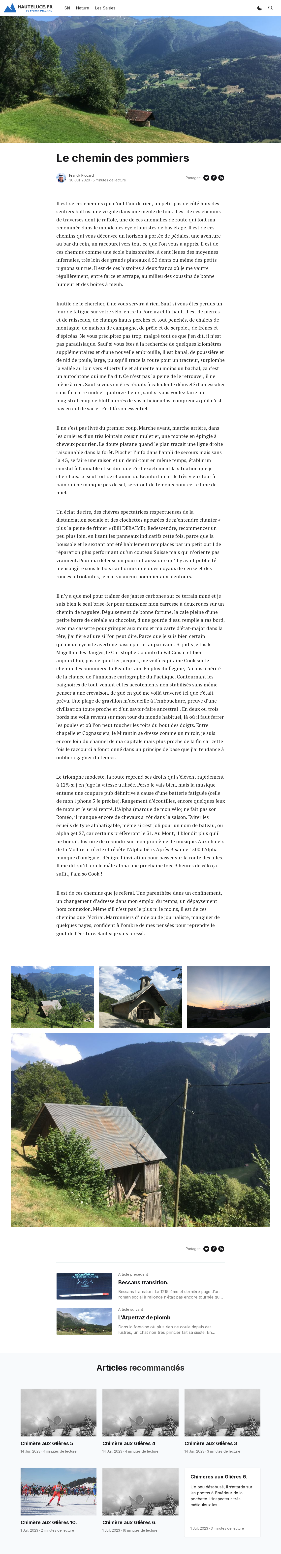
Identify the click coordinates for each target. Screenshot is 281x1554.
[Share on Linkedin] (221, 177)
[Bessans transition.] (84, 1286)
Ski (67, 7)
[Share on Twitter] (206, 177)
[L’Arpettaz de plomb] (84, 1321)
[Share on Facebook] (214, 177)
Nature (82, 7)
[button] (259, 8)
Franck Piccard (81, 175)
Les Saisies (105, 7)
